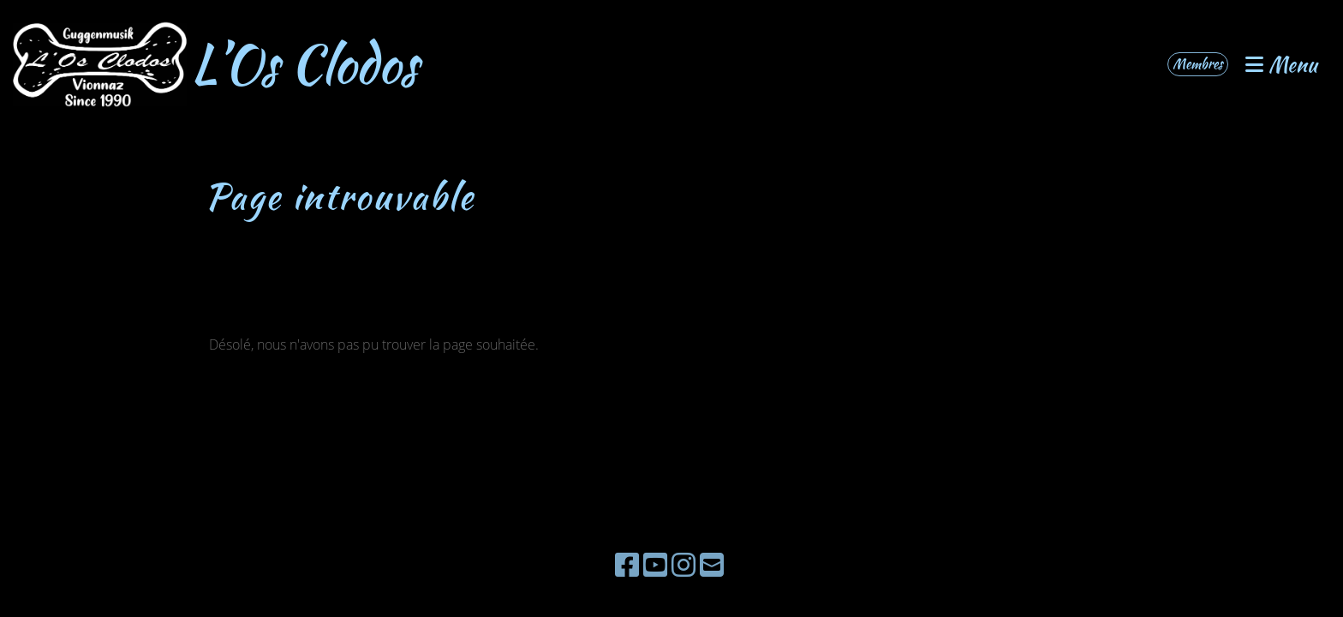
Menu (1281, 64)
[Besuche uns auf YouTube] (655, 564)
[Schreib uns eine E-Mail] (712, 564)
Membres (1198, 64)
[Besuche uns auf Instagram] (683, 564)
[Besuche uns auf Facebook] (627, 564)
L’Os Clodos (304, 64)
